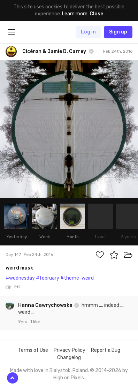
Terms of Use (33, 350)
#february (47, 278)
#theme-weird (77, 278)
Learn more (74, 14)
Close (96, 14)
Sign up (118, 32)
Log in (88, 32)
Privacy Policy (69, 350)
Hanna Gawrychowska (46, 305)
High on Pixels (68, 378)
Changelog (69, 358)
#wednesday (20, 278)
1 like (35, 321)
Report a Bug (105, 350)
